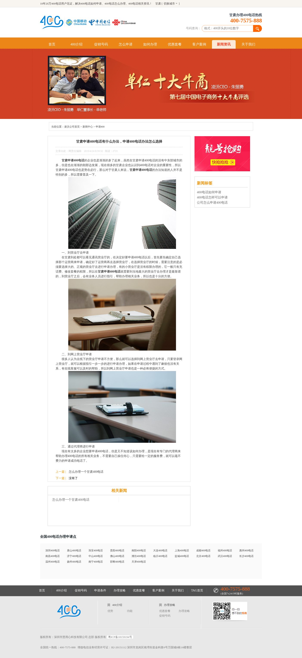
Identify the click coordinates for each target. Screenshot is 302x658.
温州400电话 (52, 561)
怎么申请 (125, 44)
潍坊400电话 (139, 556)
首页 (51, 44)
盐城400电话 (182, 556)
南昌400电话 (52, 556)
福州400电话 (225, 550)
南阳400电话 (139, 550)
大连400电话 (160, 550)
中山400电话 (96, 556)
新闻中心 (88, 126)
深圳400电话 (52, 550)
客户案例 (199, 44)
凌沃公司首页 (72, 126)
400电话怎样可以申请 (212, 197)
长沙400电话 (246, 556)
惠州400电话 (246, 550)
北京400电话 (203, 556)
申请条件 (100, 590)
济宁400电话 (74, 556)
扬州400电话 (74, 561)
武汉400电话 (225, 556)
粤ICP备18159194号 (120, 637)
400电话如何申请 (91, 3)
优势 (110, 611)
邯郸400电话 (117, 561)
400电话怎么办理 (115, 3)
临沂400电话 (160, 556)
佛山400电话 (117, 556)
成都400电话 (203, 550)
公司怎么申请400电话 (212, 202)
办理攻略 (120, 590)
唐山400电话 (74, 550)
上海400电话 (182, 550)
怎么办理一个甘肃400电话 (86, 471)
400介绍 (76, 44)
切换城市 (169, 3)
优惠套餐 (175, 44)
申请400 (100, 126)
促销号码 (101, 44)
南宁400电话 (96, 561)
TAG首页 (197, 590)
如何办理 (150, 44)
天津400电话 (139, 561)
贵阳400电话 (117, 550)
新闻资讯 (224, 44)
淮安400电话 (96, 550)
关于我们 (248, 44)
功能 (129, 611)
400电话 (133, 3)
